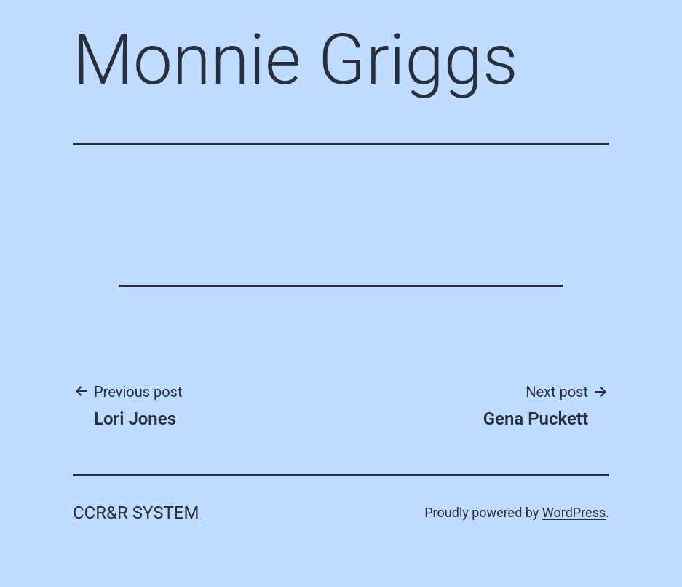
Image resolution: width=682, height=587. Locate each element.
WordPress (574, 512)
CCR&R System (136, 513)
